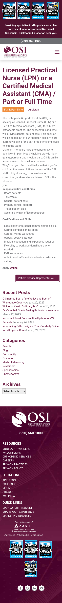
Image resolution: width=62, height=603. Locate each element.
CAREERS (8, 460)
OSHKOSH (8, 484)
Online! (14, 267)
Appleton (33, 109)
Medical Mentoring (13, 362)
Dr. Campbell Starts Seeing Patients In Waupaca (30, 310)
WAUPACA (8, 496)
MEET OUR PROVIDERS (16, 448)
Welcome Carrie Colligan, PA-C (20, 306)
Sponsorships (10, 370)
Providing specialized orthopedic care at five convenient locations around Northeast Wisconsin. (31, 29)
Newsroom (8, 366)
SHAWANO (8, 492)
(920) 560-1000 (31, 41)
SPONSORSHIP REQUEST (17, 507)
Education (8, 358)
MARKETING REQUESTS (16, 515)
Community (9, 354)
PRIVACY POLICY (12, 468)
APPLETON (9, 480)
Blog (5, 350)
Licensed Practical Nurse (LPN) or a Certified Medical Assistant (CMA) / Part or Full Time (29, 86)
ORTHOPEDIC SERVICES (16, 456)
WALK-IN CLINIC (12, 452)
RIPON (6, 488)
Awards (6, 346)
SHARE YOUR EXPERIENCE (18, 511)
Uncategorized (11, 374)
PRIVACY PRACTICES (15, 464)
